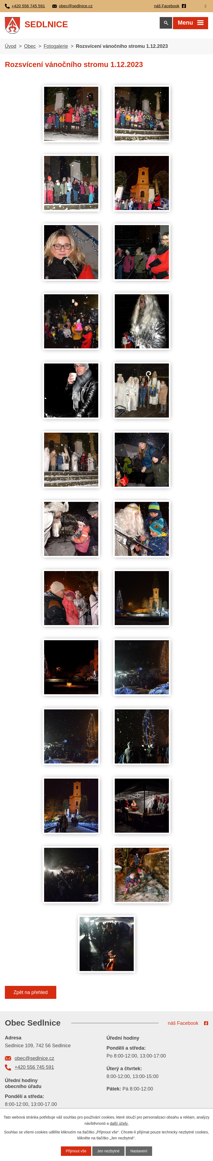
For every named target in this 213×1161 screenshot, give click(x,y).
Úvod (10, 47)
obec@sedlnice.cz (34, 1059)
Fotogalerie (56, 47)
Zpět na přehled (31, 993)
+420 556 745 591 (34, 1068)
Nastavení (139, 1151)
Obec (30, 47)
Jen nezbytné (108, 1151)
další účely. (119, 1123)
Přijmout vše (75, 1151)
